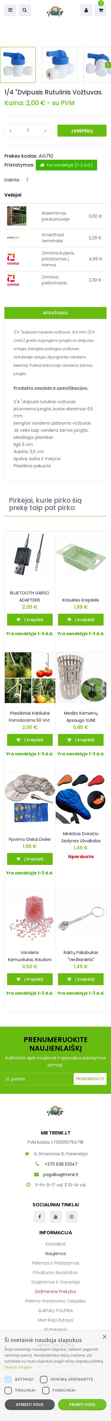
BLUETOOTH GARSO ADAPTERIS (29, 596)
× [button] (104, 1337)
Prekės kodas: (21, 156)
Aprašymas (55, 313)
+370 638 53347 (61, 1164)
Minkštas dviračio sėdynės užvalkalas (81, 837)
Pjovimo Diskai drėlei (30, 839)
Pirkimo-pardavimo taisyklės (55, 1301)
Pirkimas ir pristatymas (55, 1263)
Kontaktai (55, 1244)
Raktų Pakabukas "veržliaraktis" (81, 956)
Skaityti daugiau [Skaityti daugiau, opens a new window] (18, 1367)
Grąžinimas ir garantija (55, 1282)
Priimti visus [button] (82, 1404)
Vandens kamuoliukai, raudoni (30, 956)
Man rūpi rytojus (55, 1320)
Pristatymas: (19, 165)
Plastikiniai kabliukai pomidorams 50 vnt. (30, 716)
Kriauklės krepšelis (80, 600)
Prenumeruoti (90, 1078)
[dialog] (55, 1376)
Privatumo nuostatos (55, 1273)
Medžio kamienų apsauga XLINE (81, 716)
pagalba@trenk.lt (60, 1175)
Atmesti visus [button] (30, 1404)
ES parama (55, 1330)
